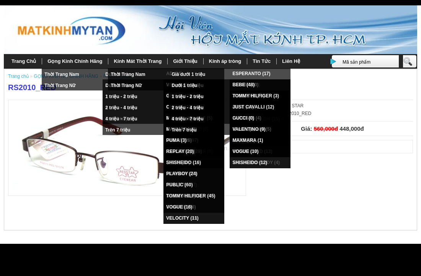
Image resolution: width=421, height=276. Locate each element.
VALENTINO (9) (248, 129)
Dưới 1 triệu (184, 85)
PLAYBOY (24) (181, 173)
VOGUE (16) (179, 207)
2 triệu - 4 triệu (121, 107)
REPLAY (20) (180, 151)
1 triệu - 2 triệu (121, 96)
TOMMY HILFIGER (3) (255, 96)
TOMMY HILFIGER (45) (190, 196)
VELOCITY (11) (182, 218)
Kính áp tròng (225, 61)
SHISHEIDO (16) (183, 162)
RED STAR (292, 105)
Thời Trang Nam (61, 74)
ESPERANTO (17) (251, 73)
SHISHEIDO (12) (249, 162)
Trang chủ (19, 76)
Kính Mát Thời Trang (138, 61)
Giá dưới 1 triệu (188, 74)
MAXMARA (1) (247, 140)
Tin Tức (262, 61)
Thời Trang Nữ (59, 85)
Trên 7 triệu (117, 130)
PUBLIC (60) (179, 184)
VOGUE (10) (245, 151)
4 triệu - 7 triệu (121, 119)
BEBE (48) (243, 84)
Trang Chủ (23, 61)
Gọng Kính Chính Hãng (74, 61)
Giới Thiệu (185, 61)
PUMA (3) (176, 140)
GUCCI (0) (243, 118)
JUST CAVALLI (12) (253, 107)
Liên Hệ (291, 61)
